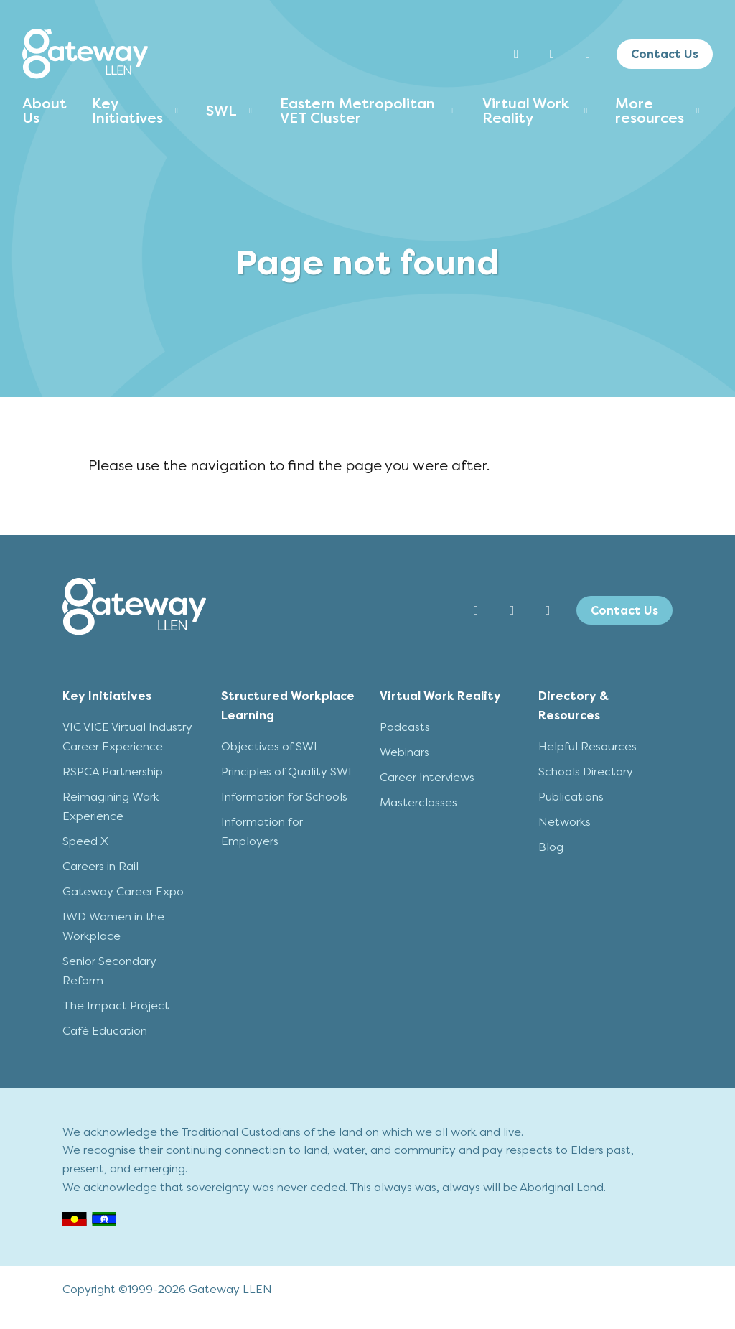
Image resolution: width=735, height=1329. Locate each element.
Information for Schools (284, 796)
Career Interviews (427, 777)
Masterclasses (418, 802)
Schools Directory (585, 771)
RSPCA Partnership (112, 771)
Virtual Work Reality (525, 110)
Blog (550, 847)
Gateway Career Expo (123, 891)
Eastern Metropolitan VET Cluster (357, 110)
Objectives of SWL (270, 746)
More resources (649, 110)
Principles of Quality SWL (288, 771)
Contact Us (664, 54)
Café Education (104, 1030)
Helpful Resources (587, 746)
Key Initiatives (127, 110)
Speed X (85, 841)
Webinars (404, 752)
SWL (221, 111)
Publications (571, 796)
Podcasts (405, 727)
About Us (44, 110)
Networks (564, 822)
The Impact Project (115, 1005)
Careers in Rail (100, 866)
